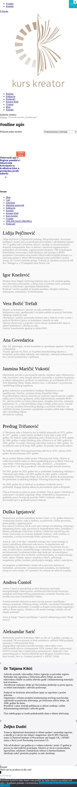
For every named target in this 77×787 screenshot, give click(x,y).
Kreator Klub (12, 101)
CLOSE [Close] (73, 4)
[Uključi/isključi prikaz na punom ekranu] (7, 775)
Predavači (10, 99)
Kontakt (10, 6)
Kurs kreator (12, 216)
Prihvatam (43, 783)
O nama (9, 3)
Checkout (10, 202)
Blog (8, 107)
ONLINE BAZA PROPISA (19, 221)
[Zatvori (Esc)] (1, 775)
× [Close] (75, 2)
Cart (8, 200)
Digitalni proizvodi (15, 205)
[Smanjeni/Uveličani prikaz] (10, 775)
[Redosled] (60, 131)
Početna (9, 93)
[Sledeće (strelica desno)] (4, 778)
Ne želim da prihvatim (58, 783)
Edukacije (10, 96)
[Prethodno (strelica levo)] (1, 778)
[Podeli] (4, 775)
